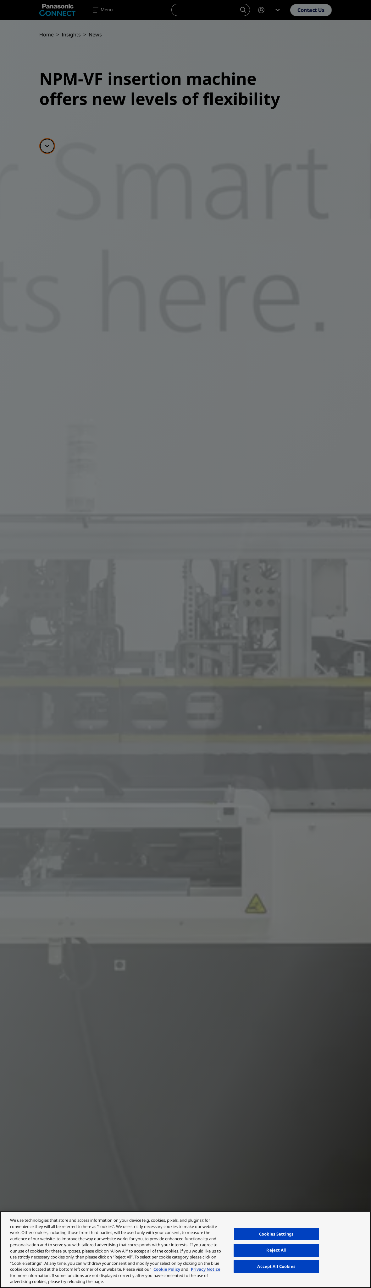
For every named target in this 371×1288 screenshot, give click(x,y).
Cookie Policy (166, 1269)
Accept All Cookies (276, 1266)
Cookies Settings (276, 1234)
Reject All (276, 1250)
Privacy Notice (205, 1269)
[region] (185, 1249)
